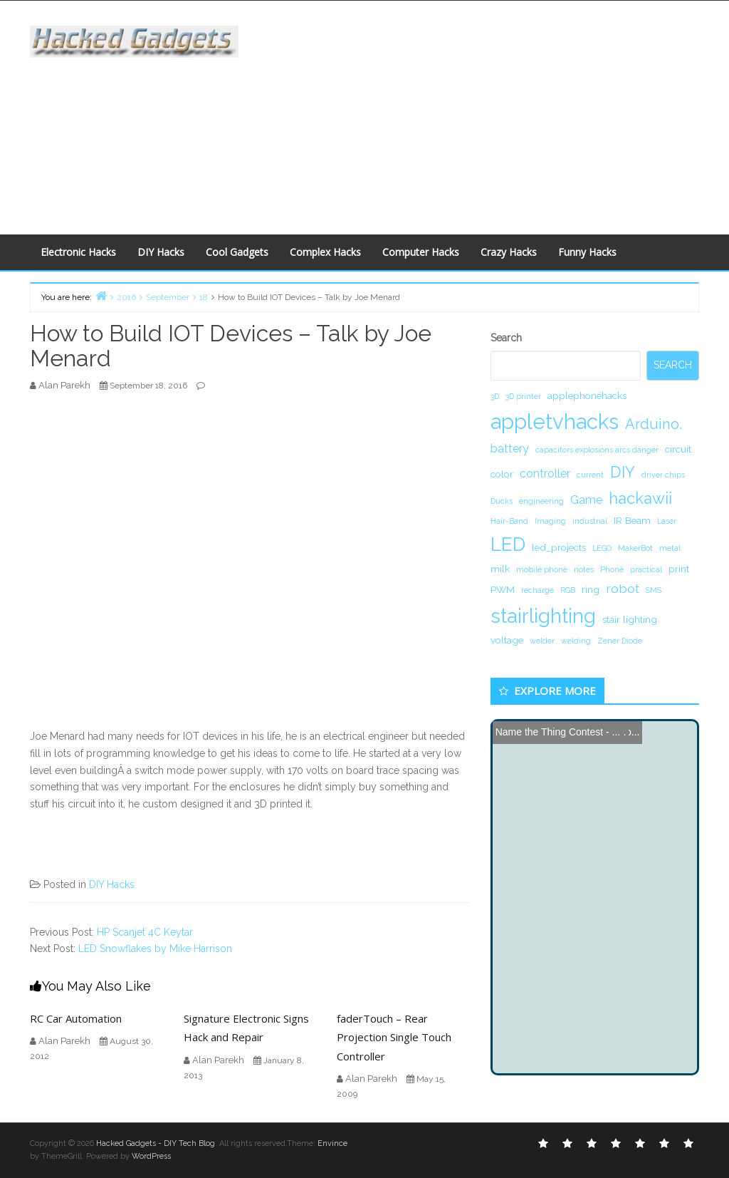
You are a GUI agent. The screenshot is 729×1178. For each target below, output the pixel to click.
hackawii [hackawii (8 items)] (640, 498)
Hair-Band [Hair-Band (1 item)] (509, 521)
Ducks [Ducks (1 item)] (502, 501)
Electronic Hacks (78, 252)
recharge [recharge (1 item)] (537, 590)
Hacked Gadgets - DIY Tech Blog (155, 1143)
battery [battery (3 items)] (510, 448)
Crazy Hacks (509, 252)
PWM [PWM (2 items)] (503, 589)
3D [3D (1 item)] (495, 396)
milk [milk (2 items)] (500, 568)
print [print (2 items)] (678, 568)
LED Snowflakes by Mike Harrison (155, 948)
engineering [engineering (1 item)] (541, 501)
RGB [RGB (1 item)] (567, 590)
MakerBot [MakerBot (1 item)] (635, 548)
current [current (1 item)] (590, 474)
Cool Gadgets (237, 252)
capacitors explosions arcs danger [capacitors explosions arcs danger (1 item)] (597, 449)
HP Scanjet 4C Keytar (145, 932)
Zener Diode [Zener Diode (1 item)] (619, 640)
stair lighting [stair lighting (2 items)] (629, 619)
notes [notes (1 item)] (584, 569)
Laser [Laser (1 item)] (666, 521)
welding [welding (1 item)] (576, 640)
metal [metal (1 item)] (670, 548)
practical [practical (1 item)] (646, 569)
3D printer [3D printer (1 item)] (523, 396)
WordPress (151, 1156)
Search (506, 337)
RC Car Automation (76, 1018)
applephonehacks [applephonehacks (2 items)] (586, 395)
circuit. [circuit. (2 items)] (679, 449)
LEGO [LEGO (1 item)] (602, 548)
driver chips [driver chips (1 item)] (663, 474)
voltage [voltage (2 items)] (507, 640)
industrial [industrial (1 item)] (589, 521)
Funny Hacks (587, 252)
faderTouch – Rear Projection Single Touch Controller (394, 1037)
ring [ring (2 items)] (590, 589)
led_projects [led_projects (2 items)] (559, 547)
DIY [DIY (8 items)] (622, 472)
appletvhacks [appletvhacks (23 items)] (555, 421)
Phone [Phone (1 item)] (612, 569)
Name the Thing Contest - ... (558, 732)
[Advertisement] (494, 115)
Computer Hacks (420, 252)
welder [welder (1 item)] (542, 640)
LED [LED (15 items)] (508, 544)
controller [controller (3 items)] (545, 473)
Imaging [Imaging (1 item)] (550, 521)
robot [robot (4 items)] (622, 588)
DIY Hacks (160, 252)
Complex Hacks (325, 252)
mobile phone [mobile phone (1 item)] (541, 569)
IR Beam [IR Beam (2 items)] (632, 520)
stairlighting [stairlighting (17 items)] (543, 615)
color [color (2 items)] (502, 474)
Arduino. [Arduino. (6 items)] (653, 424)
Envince (332, 1143)
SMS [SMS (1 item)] (653, 590)
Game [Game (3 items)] (586, 500)
